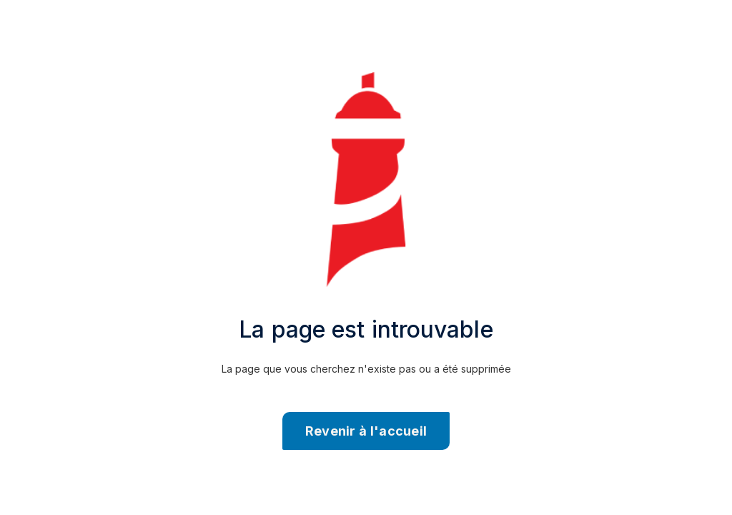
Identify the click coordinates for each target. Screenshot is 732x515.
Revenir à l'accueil (366, 430)
